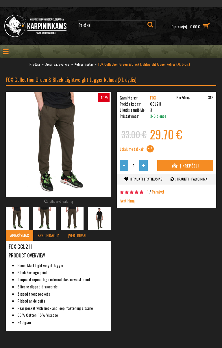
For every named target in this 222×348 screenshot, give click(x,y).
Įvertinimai (77, 235)
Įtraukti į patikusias (146, 178)
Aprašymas (19, 235)
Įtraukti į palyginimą (191, 178)
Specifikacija (49, 235)
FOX (153, 98)
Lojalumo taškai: (132, 149)
